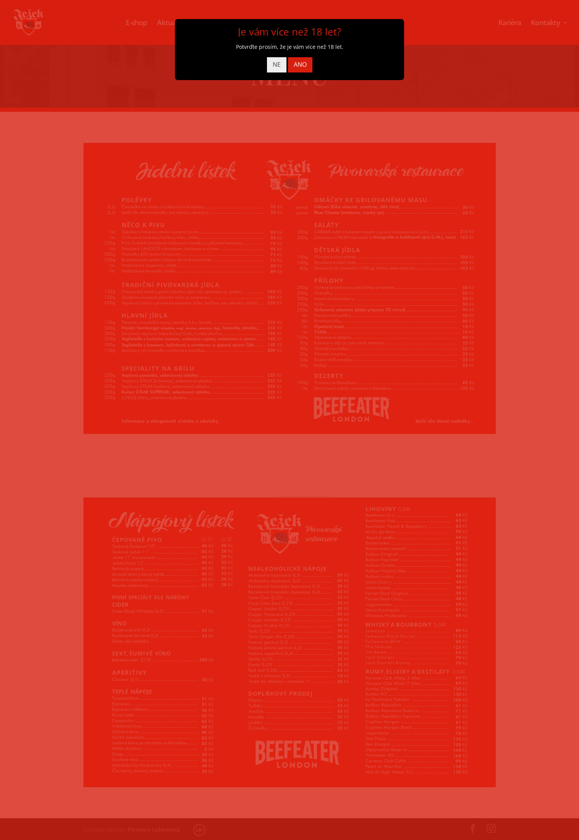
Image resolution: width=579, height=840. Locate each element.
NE (277, 64)
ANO (300, 64)
